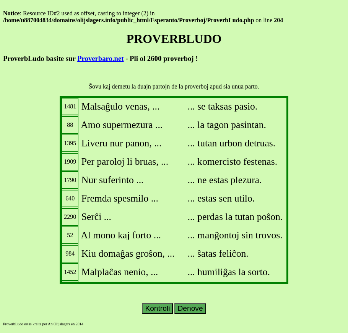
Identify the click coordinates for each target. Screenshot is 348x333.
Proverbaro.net (100, 58)
